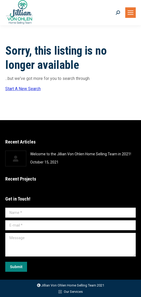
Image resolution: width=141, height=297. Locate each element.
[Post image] (15, 158)
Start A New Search (23, 88)
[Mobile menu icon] (130, 12)
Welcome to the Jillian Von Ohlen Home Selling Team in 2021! (80, 154)
